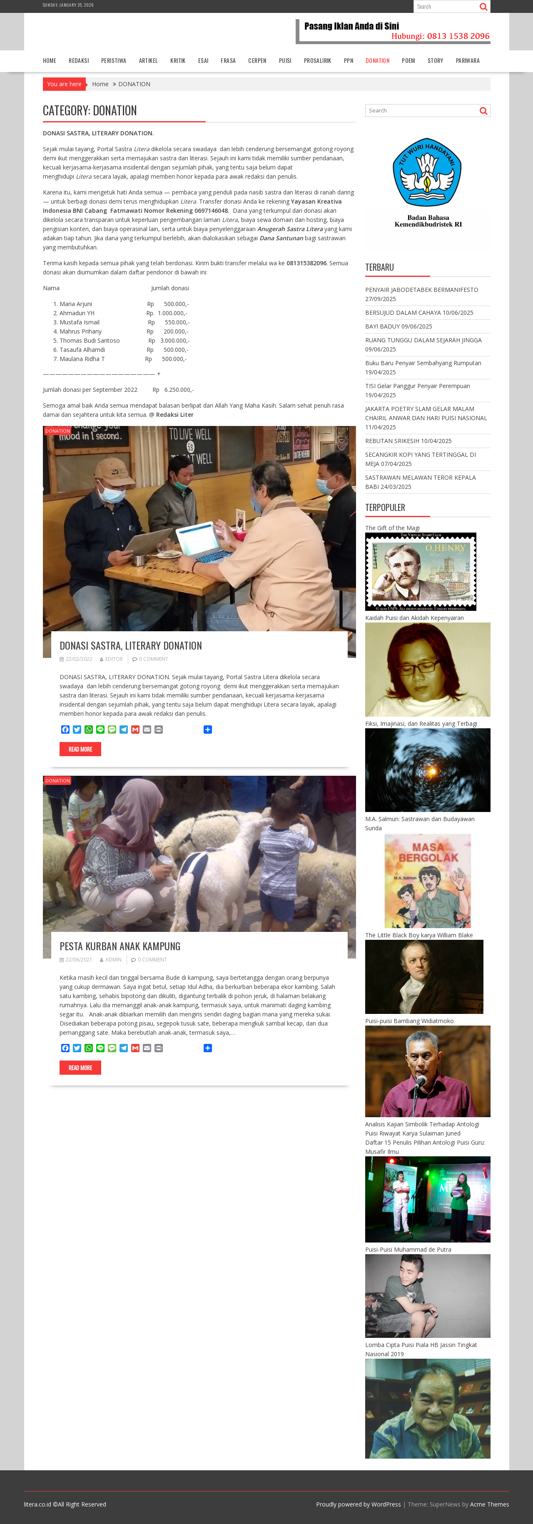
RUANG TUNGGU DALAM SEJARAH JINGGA (423, 340)
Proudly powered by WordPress (358, 1504)
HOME (50, 60)
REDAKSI (79, 60)
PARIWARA (468, 60)
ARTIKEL (148, 60)
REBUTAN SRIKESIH (392, 441)
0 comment (153, 658)
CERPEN (257, 60)
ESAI (203, 60)
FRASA (228, 60)
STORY (435, 60)
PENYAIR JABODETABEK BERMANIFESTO (421, 290)
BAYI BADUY (382, 326)
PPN (348, 60)
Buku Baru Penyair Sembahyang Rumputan (423, 363)
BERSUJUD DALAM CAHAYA (403, 312)
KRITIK (177, 60)
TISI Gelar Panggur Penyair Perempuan (417, 386)
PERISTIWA (114, 60)
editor (111, 658)
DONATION (377, 60)
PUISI (285, 60)
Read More (80, 749)
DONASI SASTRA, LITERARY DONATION (131, 644)
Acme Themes (489, 1504)
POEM (408, 60)
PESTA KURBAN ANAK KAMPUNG (120, 945)
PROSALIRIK (317, 60)
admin (111, 959)
